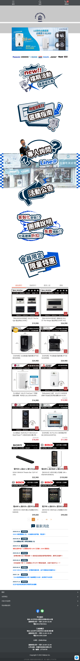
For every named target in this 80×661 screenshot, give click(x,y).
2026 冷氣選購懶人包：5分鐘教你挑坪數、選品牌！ (29, 534)
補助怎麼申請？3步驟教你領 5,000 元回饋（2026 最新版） (31, 548)
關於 (3, 592)
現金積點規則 (6, 605)
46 (47, 519)
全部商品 (4, 596)
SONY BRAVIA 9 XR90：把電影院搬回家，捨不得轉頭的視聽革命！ (34, 570)
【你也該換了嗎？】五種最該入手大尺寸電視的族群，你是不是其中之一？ (36, 563)
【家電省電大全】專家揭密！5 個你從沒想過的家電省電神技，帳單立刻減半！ (38, 556)
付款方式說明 (6, 601)
